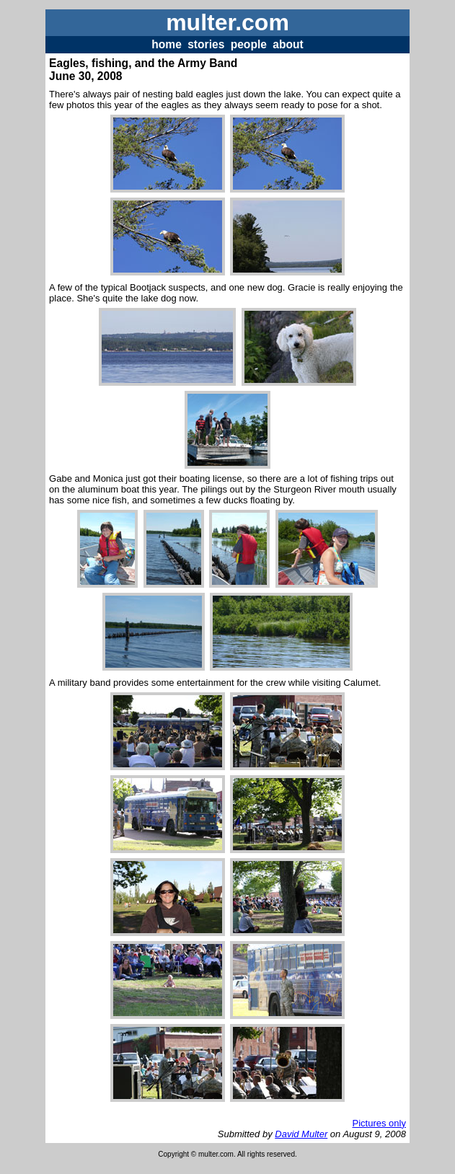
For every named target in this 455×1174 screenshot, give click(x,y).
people (249, 44)
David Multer (301, 1134)
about (288, 44)
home (166, 44)
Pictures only (378, 1123)
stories (205, 44)
